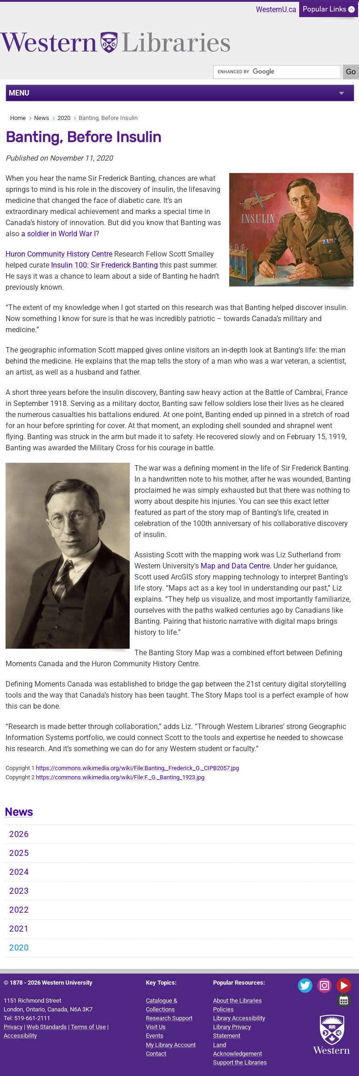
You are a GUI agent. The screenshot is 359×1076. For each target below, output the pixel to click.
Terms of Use (88, 1026)
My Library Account (171, 1044)
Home (18, 117)
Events (154, 1035)
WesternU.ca (276, 9)
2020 (64, 117)
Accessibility (20, 1035)
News (41, 117)
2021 (19, 928)
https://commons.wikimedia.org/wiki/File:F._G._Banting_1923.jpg (120, 777)
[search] (277, 72)
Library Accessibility (239, 1018)
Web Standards (47, 1026)
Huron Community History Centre (59, 254)
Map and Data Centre (235, 566)
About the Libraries (237, 1000)
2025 (19, 853)
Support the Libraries (240, 1062)
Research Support (169, 1018)
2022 (19, 910)
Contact (156, 1053)
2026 (19, 834)
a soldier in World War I (58, 233)
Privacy (13, 1026)
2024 (19, 872)
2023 (19, 891)
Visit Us (156, 1026)
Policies (223, 1009)
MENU (19, 93)
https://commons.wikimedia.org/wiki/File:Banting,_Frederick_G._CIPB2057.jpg (137, 768)
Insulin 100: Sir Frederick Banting (104, 265)
